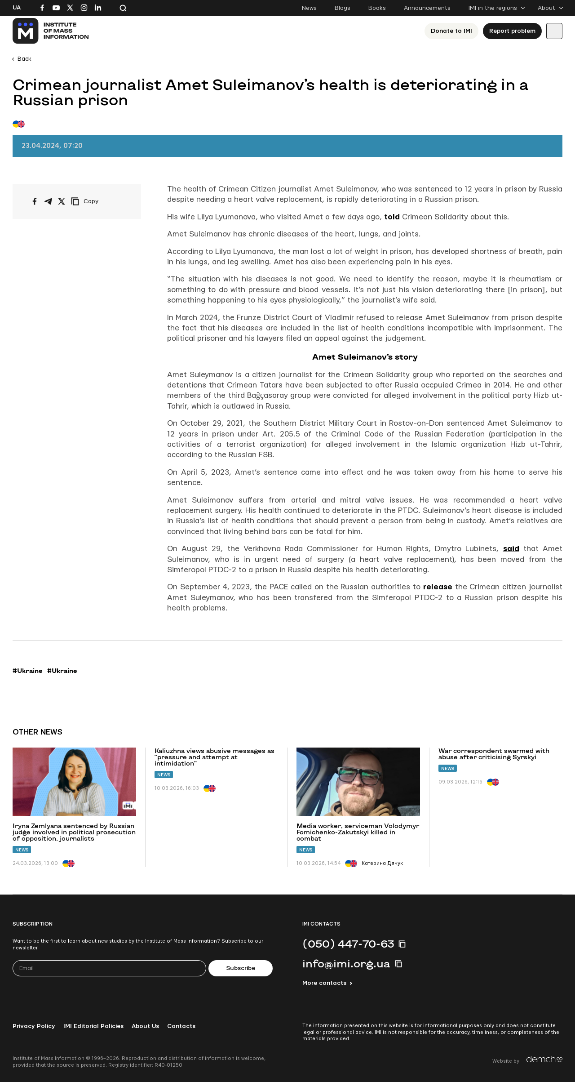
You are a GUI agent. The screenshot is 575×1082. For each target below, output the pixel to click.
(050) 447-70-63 (348, 943)
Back (24, 59)
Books (377, 8)
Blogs (342, 8)
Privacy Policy (34, 1026)
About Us (145, 1026)
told (392, 217)
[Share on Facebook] (35, 201)
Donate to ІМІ (451, 31)
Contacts (181, 1026)
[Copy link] (97, 201)
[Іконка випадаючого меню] (554, 31)
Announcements (427, 8)
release (437, 587)
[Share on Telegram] (48, 201)
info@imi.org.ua (346, 963)
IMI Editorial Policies (93, 1026)
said (511, 548)
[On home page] (51, 31)
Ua (17, 7)
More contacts (324, 983)
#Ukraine (28, 671)
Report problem (512, 31)
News (309, 8)
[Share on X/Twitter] (62, 201)
